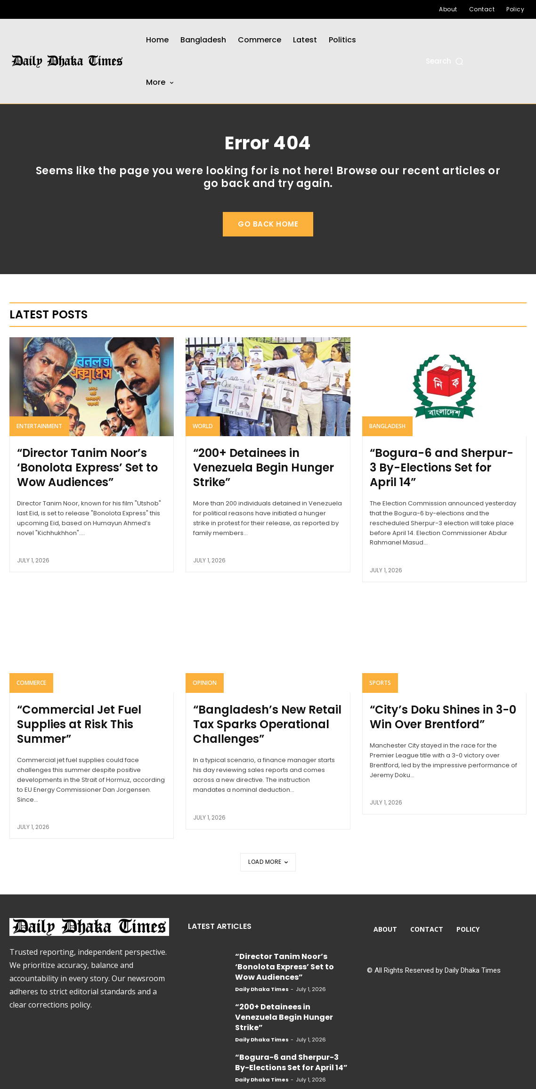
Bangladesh (387, 446)
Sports (380, 686)
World (203, 446)
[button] (445, 61)
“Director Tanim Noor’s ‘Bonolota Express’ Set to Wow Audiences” (89, 484)
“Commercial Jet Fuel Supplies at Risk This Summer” (91, 718)
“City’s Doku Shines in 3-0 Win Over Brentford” (441, 718)
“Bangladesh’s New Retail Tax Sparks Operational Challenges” (265, 724)
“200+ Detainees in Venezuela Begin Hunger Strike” (265, 478)
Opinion (205, 686)
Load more (268, 848)
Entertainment (39, 446)
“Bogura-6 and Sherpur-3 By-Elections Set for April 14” (441, 478)
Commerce (31, 686)
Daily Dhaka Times (262, 960)
